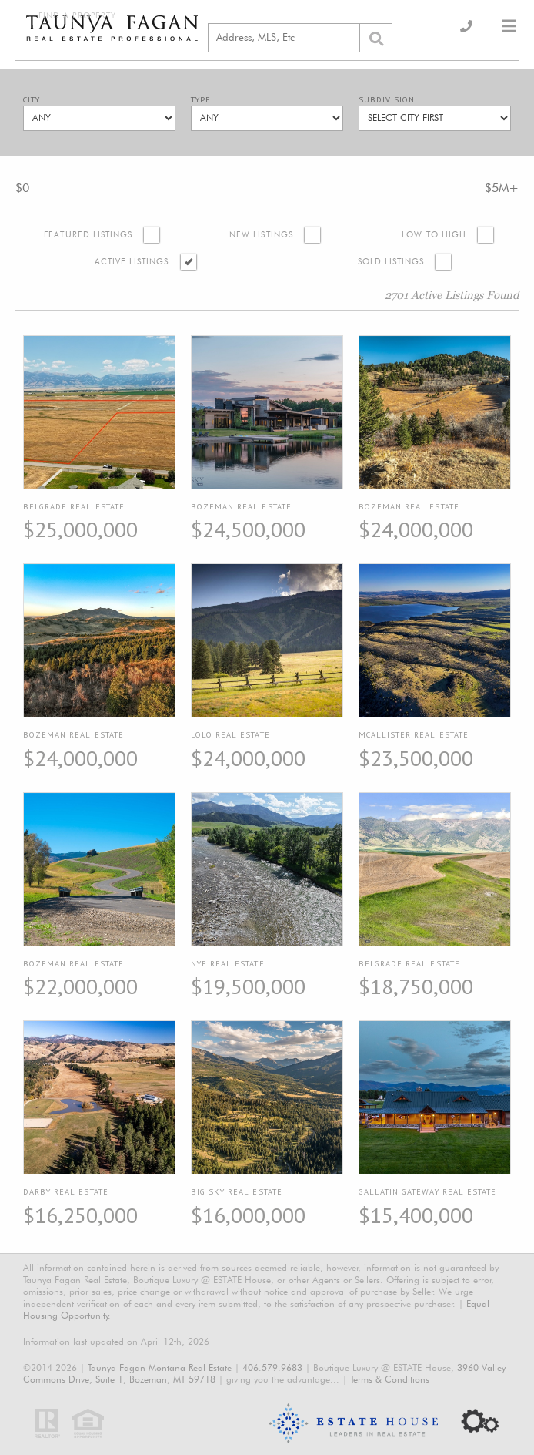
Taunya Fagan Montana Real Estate (160, 1367)
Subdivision (387, 100)
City (31, 100)
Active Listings (132, 262)
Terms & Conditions (389, 1379)
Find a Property (77, 16)
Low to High (434, 235)
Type (201, 100)
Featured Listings (88, 235)
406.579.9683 (272, 1367)
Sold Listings (391, 262)
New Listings (261, 235)
